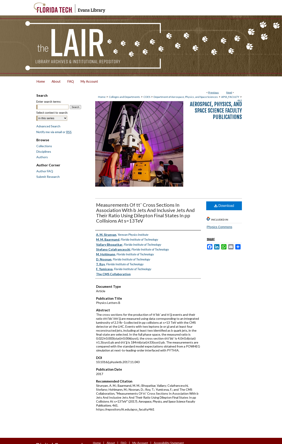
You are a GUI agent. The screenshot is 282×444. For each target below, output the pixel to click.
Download (224, 206)
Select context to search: (52, 112)
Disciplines (43, 151)
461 (239, 100)
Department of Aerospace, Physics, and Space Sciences (186, 96)
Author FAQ (44, 171)
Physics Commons (219, 227)
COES (146, 96)
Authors (42, 157)
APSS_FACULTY (230, 96)
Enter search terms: (48, 101)
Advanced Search (48, 126)
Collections (44, 146)
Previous (213, 92)
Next (229, 92)
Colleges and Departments (124, 96)
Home (102, 96)
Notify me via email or (54, 132)
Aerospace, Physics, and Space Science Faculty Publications (216, 110)
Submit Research (48, 176)
